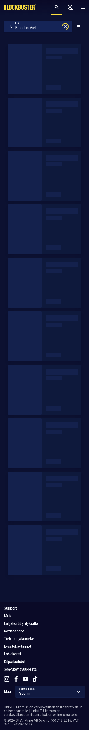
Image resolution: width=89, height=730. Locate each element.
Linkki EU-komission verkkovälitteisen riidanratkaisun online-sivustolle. (41, 713)
